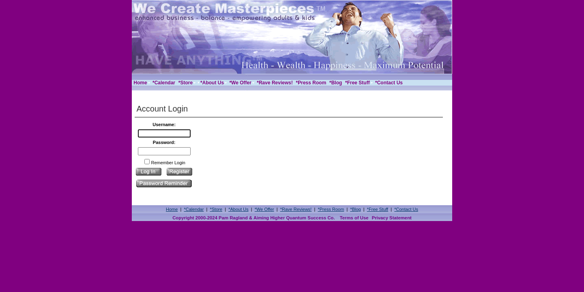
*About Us (238, 209)
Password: (164, 142)
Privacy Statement (392, 217)
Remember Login (168, 162)
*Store (216, 209)
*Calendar (194, 209)
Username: (164, 124)
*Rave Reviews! (296, 209)
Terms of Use (354, 217)
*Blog (355, 209)
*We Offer (264, 209)
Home (172, 209)
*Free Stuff (377, 209)
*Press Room (331, 209)
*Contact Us (406, 209)
